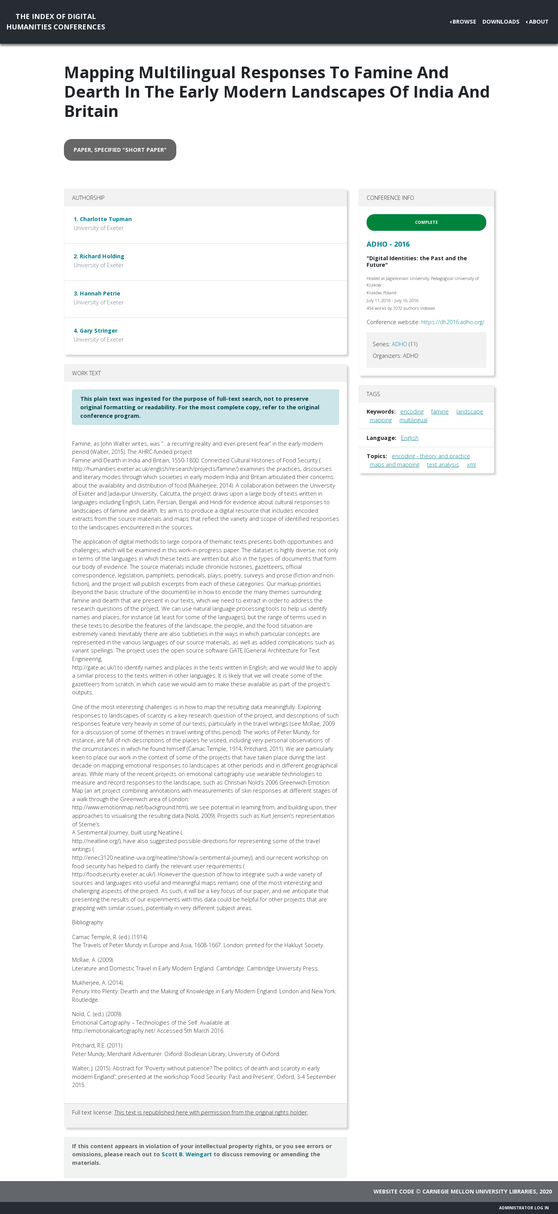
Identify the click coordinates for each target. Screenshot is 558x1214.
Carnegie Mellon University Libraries (479, 1191)
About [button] (539, 21)
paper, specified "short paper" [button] (120, 149)
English (409, 437)
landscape (469, 411)
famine (440, 411)
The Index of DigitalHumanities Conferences (55, 21)
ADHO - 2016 (388, 244)
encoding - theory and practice (431, 456)
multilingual (413, 420)
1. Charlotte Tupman (103, 219)
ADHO (399, 344)
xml (471, 464)
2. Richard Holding (99, 256)
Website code (394, 1191)
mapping (381, 420)
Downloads (501, 21)
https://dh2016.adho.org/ (452, 322)
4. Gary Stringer (95, 330)
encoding (412, 411)
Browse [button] (464, 21)
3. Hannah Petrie (97, 293)
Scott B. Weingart (187, 1154)
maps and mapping (394, 464)
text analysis (443, 464)
